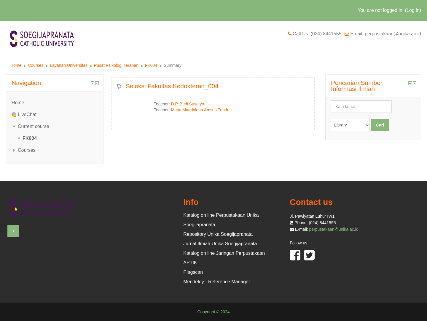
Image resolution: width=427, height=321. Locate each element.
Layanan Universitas (68, 65)
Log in (413, 10)
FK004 (151, 65)
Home (15, 65)
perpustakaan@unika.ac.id (334, 229)
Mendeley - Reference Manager (216, 281)
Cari (380, 125)
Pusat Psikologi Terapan (116, 65)
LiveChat (27, 114)
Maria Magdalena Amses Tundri (200, 109)
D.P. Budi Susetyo (187, 104)
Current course (33, 126)
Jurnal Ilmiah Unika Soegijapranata (220, 243)
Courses (35, 65)
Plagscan (193, 272)
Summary (172, 65)
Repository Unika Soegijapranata (218, 234)
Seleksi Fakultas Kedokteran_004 (172, 86)
